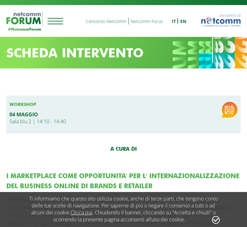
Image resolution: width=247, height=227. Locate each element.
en (183, 21)
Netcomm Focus (147, 21)
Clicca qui (81, 212)
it (174, 21)
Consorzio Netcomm (106, 21)
